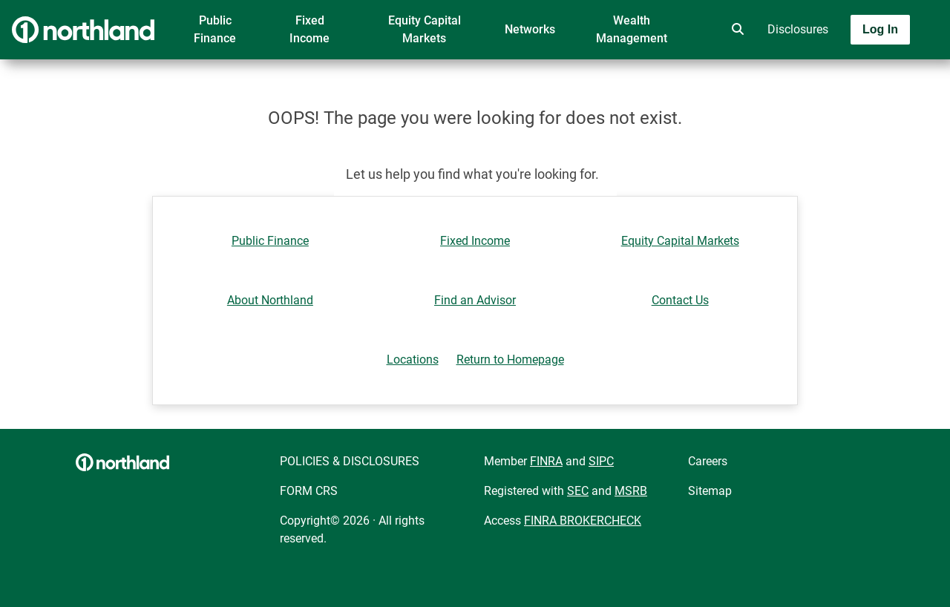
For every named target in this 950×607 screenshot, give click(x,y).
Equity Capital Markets (424, 29)
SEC (578, 491)
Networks (530, 29)
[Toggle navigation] (832, 72)
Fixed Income (309, 29)
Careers (707, 461)
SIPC (601, 461)
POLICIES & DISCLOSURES (349, 461)
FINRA (546, 461)
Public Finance (215, 29)
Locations (413, 359)
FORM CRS (309, 491)
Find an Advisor (475, 300)
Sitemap (710, 491)
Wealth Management (631, 29)
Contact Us (680, 300)
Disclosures (797, 29)
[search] (735, 30)
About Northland (270, 300)
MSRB (631, 491)
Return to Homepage (510, 359)
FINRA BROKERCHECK (582, 521)
